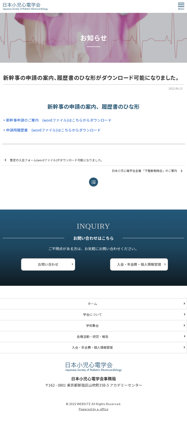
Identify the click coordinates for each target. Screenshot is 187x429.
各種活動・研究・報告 (92, 336)
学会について (92, 314)
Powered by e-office (93, 409)
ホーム (92, 303)
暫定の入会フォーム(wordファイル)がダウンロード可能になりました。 (54, 160)
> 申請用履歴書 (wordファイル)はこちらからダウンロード (52, 130)
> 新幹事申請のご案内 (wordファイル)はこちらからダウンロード (57, 120)
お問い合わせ (48, 264)
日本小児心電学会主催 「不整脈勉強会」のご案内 (147, 171)
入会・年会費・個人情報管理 (139, 264)
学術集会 (92, 325)
